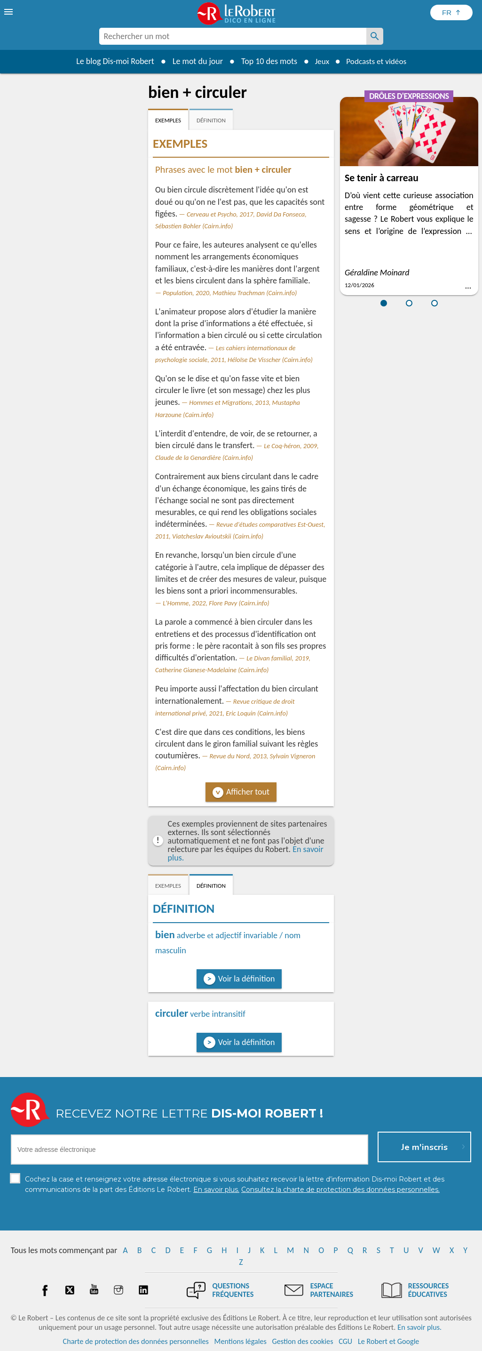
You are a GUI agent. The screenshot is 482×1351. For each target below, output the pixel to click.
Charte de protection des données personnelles (136, 1341)
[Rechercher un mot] (374, 36)
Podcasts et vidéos (377, 61)
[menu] (9, 12)
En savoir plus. (419, 1327)
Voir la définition (246, 978)
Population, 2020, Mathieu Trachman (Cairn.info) (230, 293)
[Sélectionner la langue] (451, 12)
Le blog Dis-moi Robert (112, 61)
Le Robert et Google (388, 1341)
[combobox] (232, 36)
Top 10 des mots (266, 61)
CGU (345, 1341)
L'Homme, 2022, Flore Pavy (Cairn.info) (216, 603)
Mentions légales (240, 1341)
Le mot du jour (194, 61)
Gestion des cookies (302, 1341)
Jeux (319, 61)
